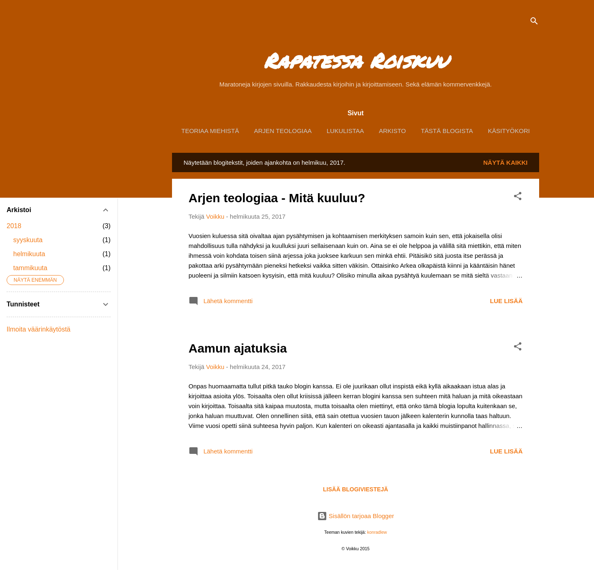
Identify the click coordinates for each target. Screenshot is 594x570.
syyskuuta (27, 239)
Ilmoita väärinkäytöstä (39, 329)
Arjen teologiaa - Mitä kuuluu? (277, 198)
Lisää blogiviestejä (355, 489)
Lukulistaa (345, 130)
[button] (518, 197)
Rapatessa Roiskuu (356, 60)
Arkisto (392, 130)
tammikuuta (30, 267)
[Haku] (534, 22)
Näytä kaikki (505, 162)
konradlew (377, 532)
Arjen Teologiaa (283, 130)
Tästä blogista (447, 130)
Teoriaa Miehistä (210, 130)
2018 (14, 225)
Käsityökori (509, 130)
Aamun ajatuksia (238, 348)
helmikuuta (29, 253)
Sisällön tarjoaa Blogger (355, 515)
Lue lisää (506, 300)
